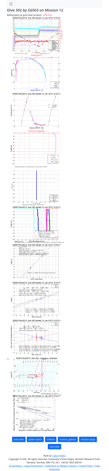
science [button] (51, 439)
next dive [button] (54, 446)
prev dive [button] (19, 439)
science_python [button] (68, 439)
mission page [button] (88, 439)
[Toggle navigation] (11, 4)
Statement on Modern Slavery (61, 465)
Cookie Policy (86, 465)
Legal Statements (33, 465)
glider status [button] (35, 439)
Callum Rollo (58, 455)
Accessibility (15, 465)
